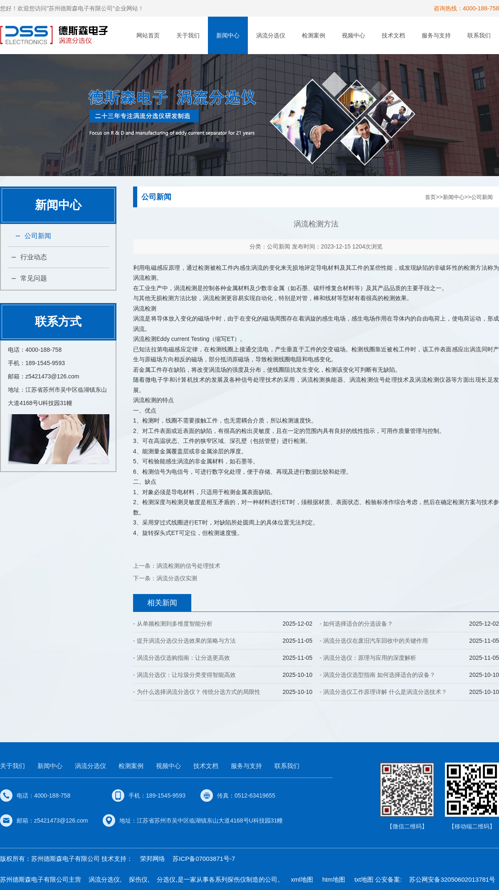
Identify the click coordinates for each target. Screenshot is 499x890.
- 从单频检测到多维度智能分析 (172, 623)
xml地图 (302, 879)
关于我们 (188, 35)
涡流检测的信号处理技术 (188, 565)
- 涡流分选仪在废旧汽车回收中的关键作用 (374, 640)
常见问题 (33, 278)
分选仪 (166, 879)
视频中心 (353, 35)
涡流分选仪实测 (176, 578)
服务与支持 (436, 35)
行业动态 (33, 257)
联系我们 (479, 35)
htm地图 (333, 879)
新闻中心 (228, 35)
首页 (430, 197)
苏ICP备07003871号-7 (204, 858)
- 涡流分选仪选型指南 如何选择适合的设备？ (377, 674)
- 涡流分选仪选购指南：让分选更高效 (181, 657)
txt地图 (363, 879)
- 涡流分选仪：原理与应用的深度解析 (368, 657)
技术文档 (393, 35)
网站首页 (148, 35)
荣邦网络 (152, 858)
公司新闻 (38, 235)
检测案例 (313, 35)
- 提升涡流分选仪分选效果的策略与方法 (184, 640)
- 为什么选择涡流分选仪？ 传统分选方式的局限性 (196, 692)
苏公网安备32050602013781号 (452, 879)
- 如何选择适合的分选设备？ (356, 623)
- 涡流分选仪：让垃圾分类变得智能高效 (184, 674)
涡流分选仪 (270, 35)
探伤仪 (138, 879)
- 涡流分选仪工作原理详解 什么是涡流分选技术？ (383, 692)
